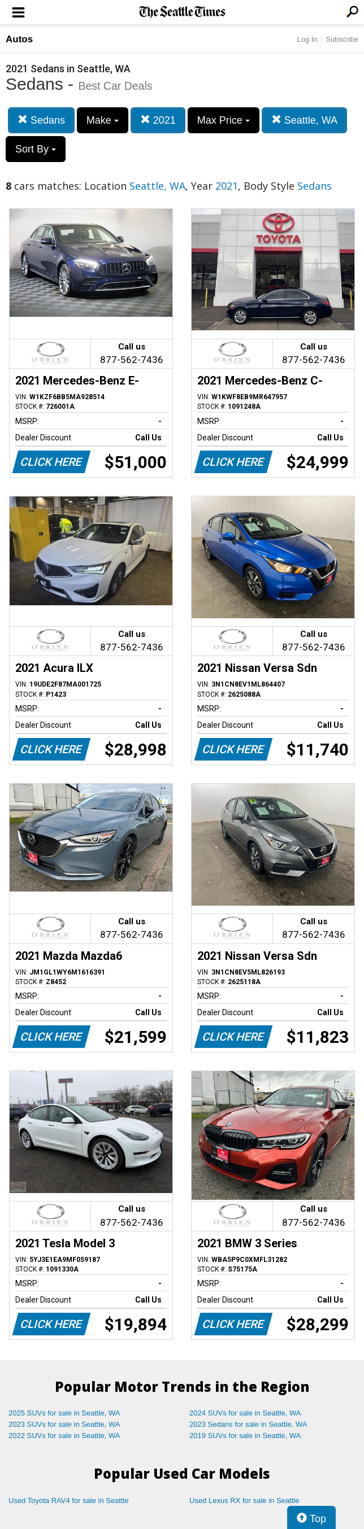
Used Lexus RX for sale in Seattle (244, 1500)
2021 (158, 120)
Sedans (41, 120)
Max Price (223, 120)
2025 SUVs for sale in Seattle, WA (64, 1413)
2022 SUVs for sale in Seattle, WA (64, 1435)
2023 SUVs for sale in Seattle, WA (64, 1424)
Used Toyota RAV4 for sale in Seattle (68, 1500)
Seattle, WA (304, 120)
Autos (19, 39)
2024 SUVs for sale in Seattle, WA (245, 1413)
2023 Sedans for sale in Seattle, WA (248, 1424)
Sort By (35, 149)
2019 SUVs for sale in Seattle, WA (245, 1435)
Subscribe (342, 39)
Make (102, 120)
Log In (307, 39)
